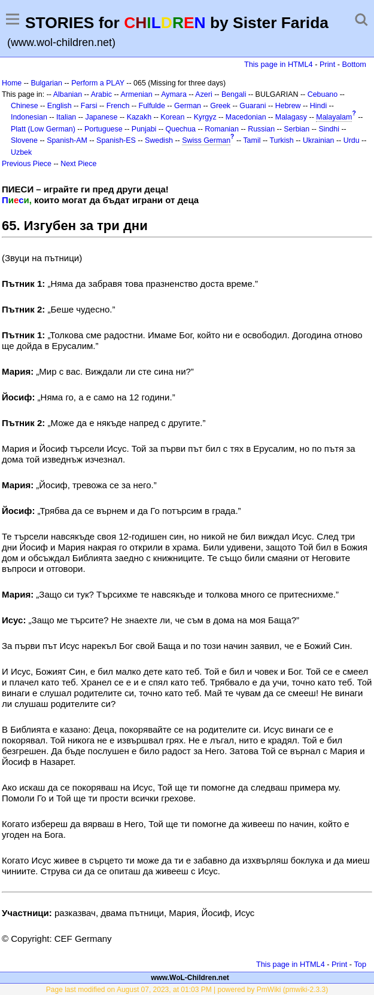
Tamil (251, 140)
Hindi (318, 106)
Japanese (101, 117)
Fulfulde (152, 106)
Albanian (67, 94)
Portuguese (103, 129)
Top (360, 964)
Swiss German (206, 140)
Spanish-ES (116, 140)
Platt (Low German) (43, 129)
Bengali (234, 94)
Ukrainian (319, 140)
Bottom (354, 64)
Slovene (24, 140)
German (187, 106)
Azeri (203, 94)
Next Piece (78, 164)
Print (327, 64)
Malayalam (334, 117)
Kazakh (139, 117)
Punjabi (144, 129)
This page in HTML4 (278, 64)
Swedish (159, 140)
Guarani (252, 106)
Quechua (181, 129)
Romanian (222, 129)
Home (12, 83)
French (118, 106)
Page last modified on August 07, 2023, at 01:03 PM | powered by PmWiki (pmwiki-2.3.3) (187, 989)
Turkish (281, 140)
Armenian (136, 94)
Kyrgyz (205, 117)
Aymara (174, 94)
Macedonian (246, 117)
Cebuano (323, 94)
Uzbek (21, 152)
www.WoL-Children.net (190, 977)
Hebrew (288, 106)
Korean (172, 117)
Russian (261, 129)
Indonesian (29, 117)
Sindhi (328, 129)
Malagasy (291, 117)
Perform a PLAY (97, 83)
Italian (66, 117)
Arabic (101, 94)
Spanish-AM (67, 140)
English (59, 106)
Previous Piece (26, 164)
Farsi (89, 106)
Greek (220, 106)
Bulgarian (46, 83)
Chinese (24, 106)
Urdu (351, 140)
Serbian (296, 129)
